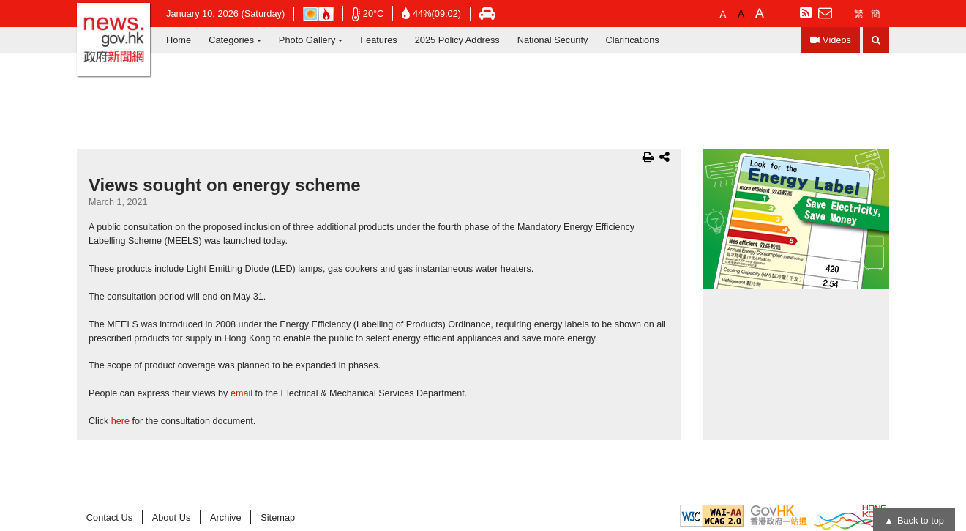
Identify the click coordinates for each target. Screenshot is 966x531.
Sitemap (278, 517)
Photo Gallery (307, 39)
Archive (226, 517)
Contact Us (109, 517)
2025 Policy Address (457, 39)
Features (378, 39)
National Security (552, 39)
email (241, 393)
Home (178, 39)
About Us (171, 517)
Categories (231, 39)
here (120, 421)
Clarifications (632, 39)
